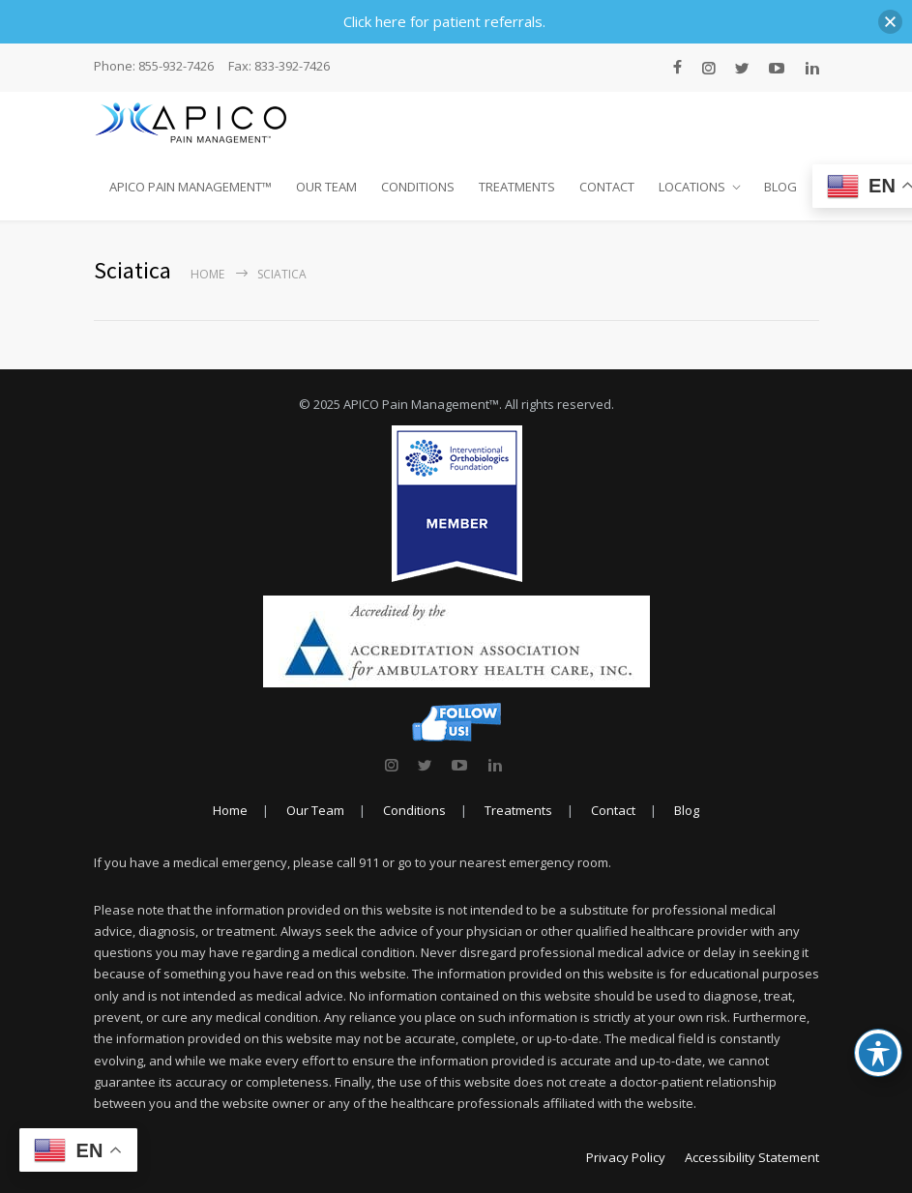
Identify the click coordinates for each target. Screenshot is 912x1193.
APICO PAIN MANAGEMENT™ (190, 186)
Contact (613, 810)
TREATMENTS (517, 186)
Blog (686, 810)
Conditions (414, 810)
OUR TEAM (326, 186)
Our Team (315, 810)
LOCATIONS (692, 186)
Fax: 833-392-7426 (279, 66)
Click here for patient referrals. (444, 21)
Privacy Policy (625, 1157)
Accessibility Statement (752, 1157)
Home (207, 274)
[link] (391, 764)
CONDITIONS (418, 186)
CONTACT (606, 186)
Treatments (518, 810)
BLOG (780, 186)
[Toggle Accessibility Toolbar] (878, 1053)
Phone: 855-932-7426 (154, 66)
